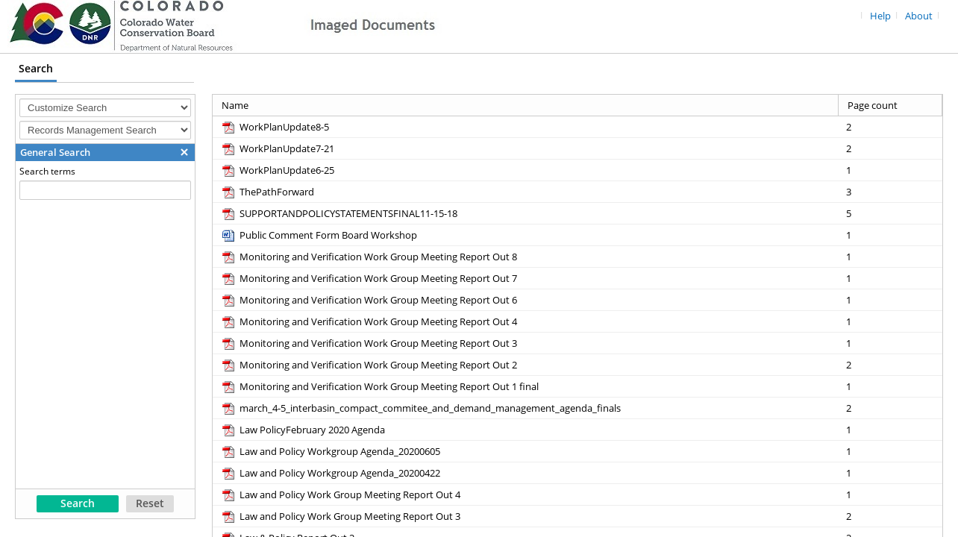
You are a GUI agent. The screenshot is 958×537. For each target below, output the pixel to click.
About (919, 16)
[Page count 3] (890, 191)
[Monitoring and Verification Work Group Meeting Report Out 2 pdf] (368, 364)
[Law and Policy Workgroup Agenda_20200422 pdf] (330, 473)
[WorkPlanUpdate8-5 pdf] (274, 127)
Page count (873, 105)
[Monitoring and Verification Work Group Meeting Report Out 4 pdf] (368, 321)
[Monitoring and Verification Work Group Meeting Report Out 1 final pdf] (379, 386)
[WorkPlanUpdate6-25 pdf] (277, 170)
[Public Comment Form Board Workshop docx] (318, 235)
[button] (184, 152)
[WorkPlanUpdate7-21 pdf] (277, 148)
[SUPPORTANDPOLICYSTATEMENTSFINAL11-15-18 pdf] (338, 213)
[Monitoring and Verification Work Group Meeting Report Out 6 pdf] (368, 300)
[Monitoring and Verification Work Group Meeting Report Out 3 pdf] (368, 343)
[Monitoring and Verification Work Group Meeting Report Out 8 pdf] (368, 256)
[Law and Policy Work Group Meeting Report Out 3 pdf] (340, 516)
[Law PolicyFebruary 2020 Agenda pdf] (302, 429)
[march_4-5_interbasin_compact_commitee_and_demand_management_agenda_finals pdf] (420, 408)
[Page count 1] (890, 169)
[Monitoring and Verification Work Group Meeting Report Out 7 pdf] (368, 278)
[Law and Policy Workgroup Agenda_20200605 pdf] (330, 451)
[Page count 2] (890, 126)
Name (235, 105)
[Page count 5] (890, 213)
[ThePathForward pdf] (267, 191)
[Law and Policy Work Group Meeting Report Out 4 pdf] (340, 494)
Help (880, 16)
